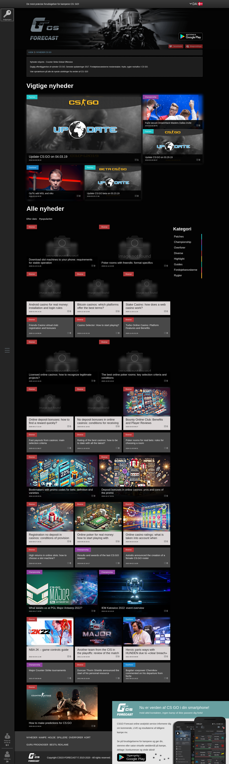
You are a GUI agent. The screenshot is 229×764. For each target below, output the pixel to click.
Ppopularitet (45, 219)
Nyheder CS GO (43, 52)
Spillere (62, 737)
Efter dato (32, 219)
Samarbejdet (177, 46)
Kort (87, 737)
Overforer (179, 247)
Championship (182, 242)
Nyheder (32, 737)
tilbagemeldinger (196, 46)
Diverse (178, 253)
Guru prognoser (37, 744)
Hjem (30, 52)
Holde (52, 737)
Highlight (179, 258)
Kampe (43, 737)
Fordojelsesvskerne (185, 269)
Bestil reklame (59, 744)
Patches (179, 236)
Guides (178, 264)
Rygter (178, 275)
